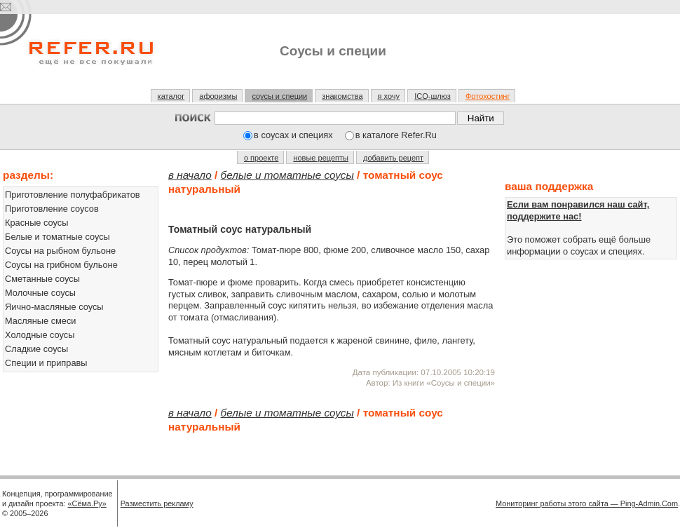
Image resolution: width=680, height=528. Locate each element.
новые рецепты (320, 158)
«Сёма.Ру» (87, 503)
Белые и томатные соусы (57, 236)
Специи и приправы (46, 363)
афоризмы (218, 96)
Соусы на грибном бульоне (61, 264)
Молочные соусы (40, 292)
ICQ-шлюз (432, 96)
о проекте (261, 158)
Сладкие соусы (36, 349)
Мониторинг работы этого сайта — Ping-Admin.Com (587, 503)
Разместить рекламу (157, 503)
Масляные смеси (40, 321)
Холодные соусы (39, 335)
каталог (171, 96)
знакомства (342, 96)
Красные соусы (36, 222)
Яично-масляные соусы (54, 307)
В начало (190, 175)
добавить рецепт (393, 158)
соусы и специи (279, 96)
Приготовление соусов (52, 208)
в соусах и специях (293, 135)
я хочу (389, 96)
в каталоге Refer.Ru (396, 135)
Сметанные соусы (42, 278)
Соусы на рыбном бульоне (60, 250)
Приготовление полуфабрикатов (72, 194)
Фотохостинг (487, 96)
